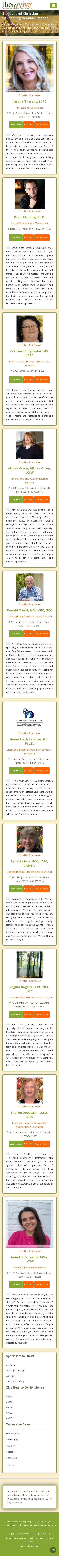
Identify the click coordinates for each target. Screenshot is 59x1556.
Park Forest (11, 1457)
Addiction (10, 1375)
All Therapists (12, 1365)
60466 (9, 1402)
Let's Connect (15, 125)
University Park (13, 1433)
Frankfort (10, 1445)
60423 (9, 1412)
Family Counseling (15, 1381)
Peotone (10, 1451)
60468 (9, 1407)
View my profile (41, 125)
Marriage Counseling (16, 1370)
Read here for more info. (29, 1546)
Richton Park (12, 1439)
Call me (28, 124)
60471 (9, 1396)
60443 (9, 1418)
